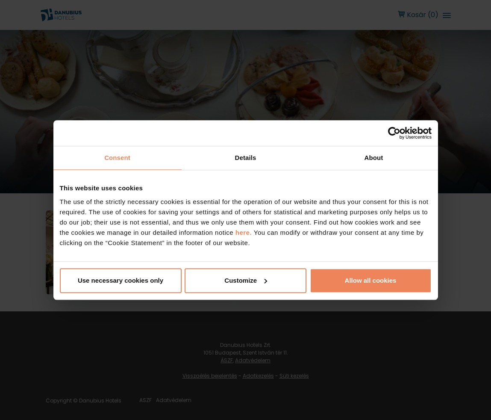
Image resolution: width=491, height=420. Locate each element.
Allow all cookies (371, 280)
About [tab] (374, 157)
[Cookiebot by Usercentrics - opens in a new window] (394, 133)
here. (244, 232)
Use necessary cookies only (120, 280)
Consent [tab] (117, 157)
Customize (245, 280)
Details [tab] (245, 157)
